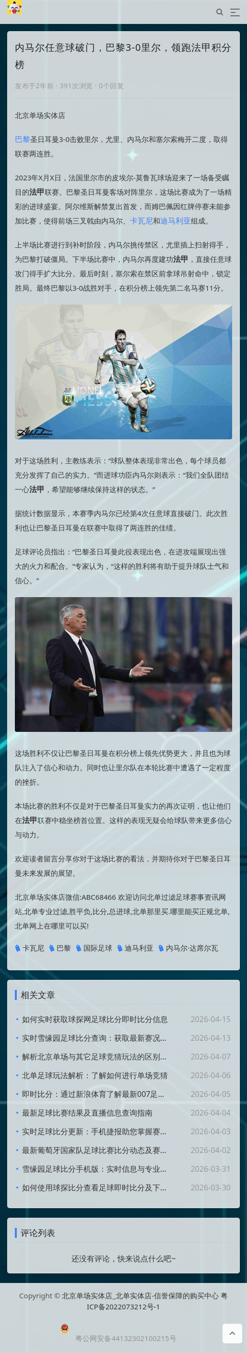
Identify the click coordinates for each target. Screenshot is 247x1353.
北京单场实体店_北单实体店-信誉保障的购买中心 (140, 1295)
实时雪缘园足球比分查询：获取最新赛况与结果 (96, 1038)
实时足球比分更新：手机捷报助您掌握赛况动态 (96, 1131)
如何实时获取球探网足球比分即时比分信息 (95, 1019)
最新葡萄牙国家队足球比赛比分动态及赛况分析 (96, 1150)
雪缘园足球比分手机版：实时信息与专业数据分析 (96, 1169)
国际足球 (94, 948)
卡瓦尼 (141, 220)
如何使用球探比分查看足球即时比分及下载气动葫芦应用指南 (96, 1187)
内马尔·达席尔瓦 (188, 948)
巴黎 (22, 139)
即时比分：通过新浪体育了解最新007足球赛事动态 (96, 1094)
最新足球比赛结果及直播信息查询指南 (87, 1112)
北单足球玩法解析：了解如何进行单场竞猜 (95, 1075)
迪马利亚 (175, 220)
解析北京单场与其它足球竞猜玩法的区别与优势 (96, 1056)
